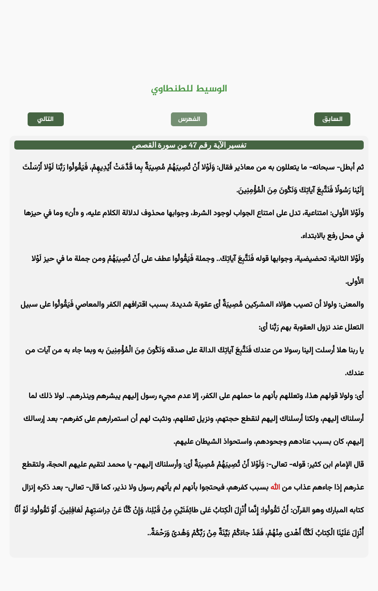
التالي (45, 119)
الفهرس (189, 119)
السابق (332, 119)
